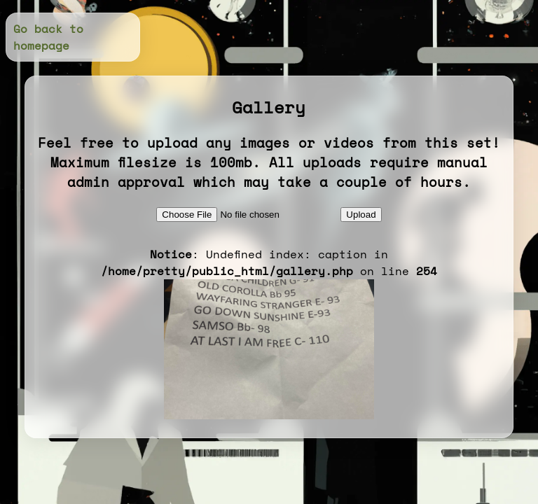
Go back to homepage (48, 37)
